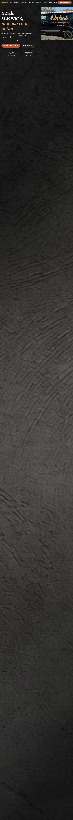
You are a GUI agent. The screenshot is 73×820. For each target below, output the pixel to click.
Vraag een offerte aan (10, 45)
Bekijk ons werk (27, 45)
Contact (45, 2)
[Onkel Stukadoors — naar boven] (5, 2)
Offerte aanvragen (64, 2)
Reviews (38, 2)
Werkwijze (23, 2)
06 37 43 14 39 (52, 2)
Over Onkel (31, 2)
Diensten (16, 2)
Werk (11, 2)
